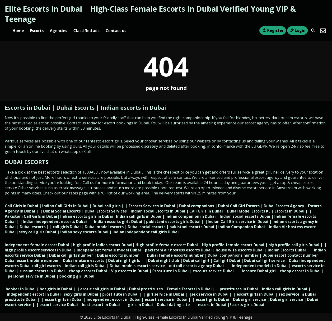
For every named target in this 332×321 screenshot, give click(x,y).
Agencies (58, 30)
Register (272, 30)
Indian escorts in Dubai (133, 107)
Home (18, 30)
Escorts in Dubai (28, 107)
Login (297, 30)
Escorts (37, 30)
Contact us (116, 30)
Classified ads (86, 30)
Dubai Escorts (75, 107)
